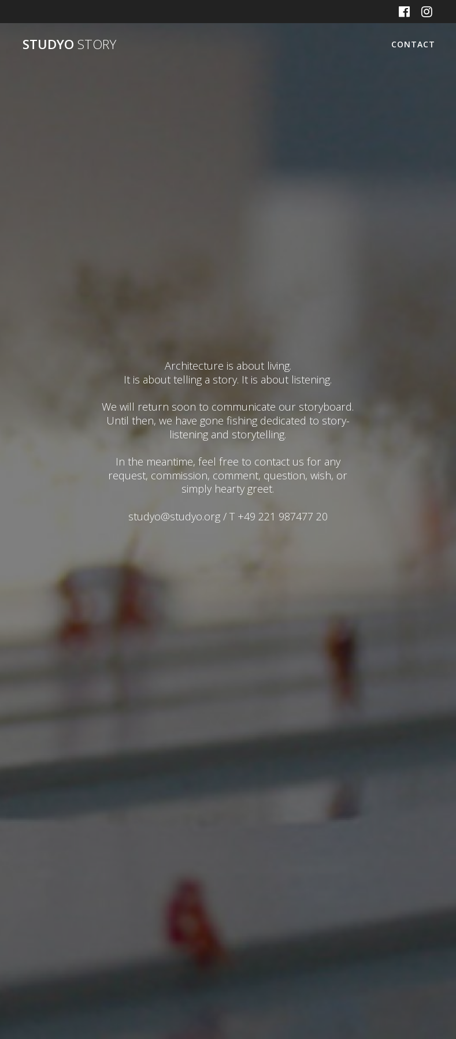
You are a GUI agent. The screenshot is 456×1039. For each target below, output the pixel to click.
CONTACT (413, 44)
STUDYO (69, 44)
